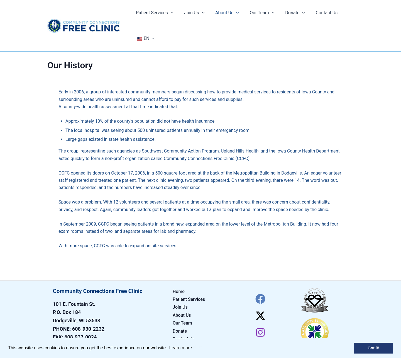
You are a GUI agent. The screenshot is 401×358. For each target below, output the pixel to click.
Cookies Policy (187, 321)
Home (179, 265)
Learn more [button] (180, 347)
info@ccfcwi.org (88, 320)
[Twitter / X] (260, 290)
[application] (174, 13)
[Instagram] (260, 306)
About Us (182, 289)
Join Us (180, 281)
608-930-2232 (88, 303)
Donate (180, 305)
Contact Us (184, 313)
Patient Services (189, 273)
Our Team (182, 297)
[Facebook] (260, 273)
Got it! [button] (373, 348)
